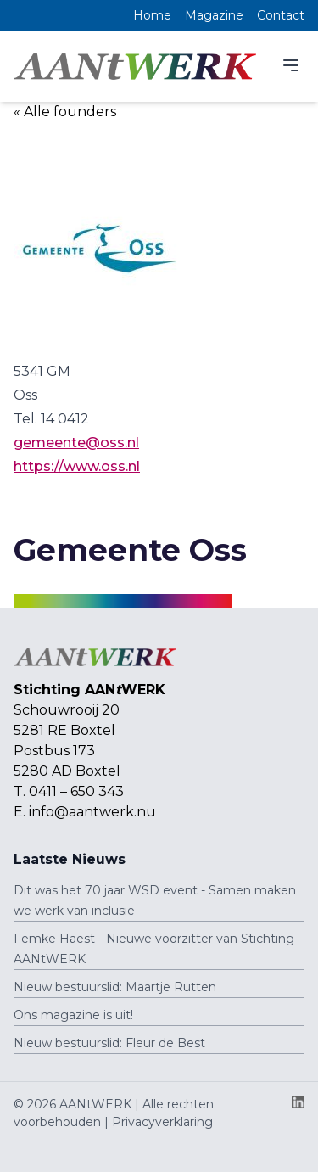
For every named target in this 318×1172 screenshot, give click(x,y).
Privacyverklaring (162, 1122)
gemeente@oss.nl (76, 443)
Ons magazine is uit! (73, 1015)
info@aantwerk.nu (92, 812)
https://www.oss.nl (77, 466)
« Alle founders (65, 112)
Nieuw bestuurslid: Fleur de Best (109, 1043)
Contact (280, 15)
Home (152, 15)
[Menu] (290, 65)
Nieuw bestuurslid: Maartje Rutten (115, 987)
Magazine (214, 15)
